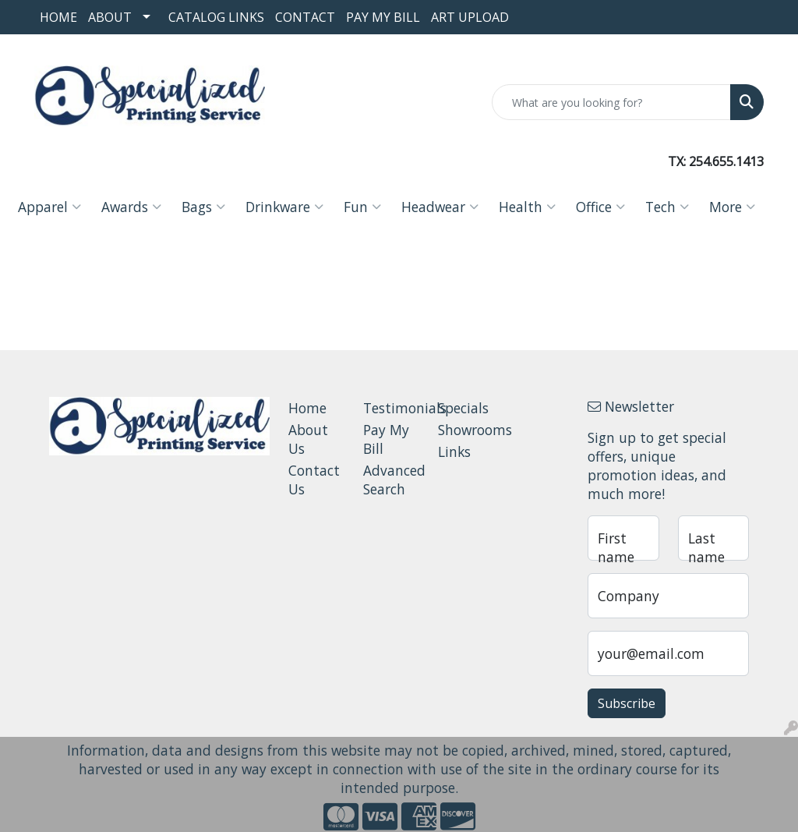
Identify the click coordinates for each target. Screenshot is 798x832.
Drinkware (284, 206)
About (110, 17)
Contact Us (314, 479)
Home (58, 17)
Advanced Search (391, 479)
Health (527, 206)
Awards (131, 206)
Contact (305, 17)
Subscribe (626, 703)
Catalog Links (216, 17)
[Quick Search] (611, 102)
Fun (362, 206)
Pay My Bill (383, 17)
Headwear (439, 206)
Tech (667, 206)
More (732, 206)
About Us (308, 439)
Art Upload (470, 17)
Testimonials (391, 407)
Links (454, 451)
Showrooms (466, 429)
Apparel (49, 206)
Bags (203, 206)
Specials (463, 407)
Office (600, 206)
